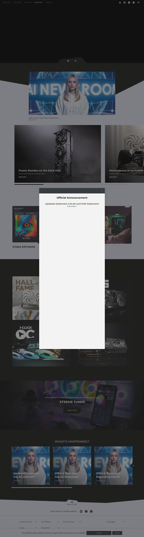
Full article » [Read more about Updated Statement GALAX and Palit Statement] (72, 206)
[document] (72, 268)
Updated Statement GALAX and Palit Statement (72, 203)
